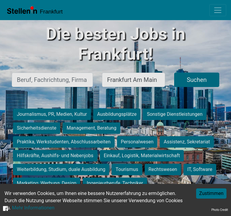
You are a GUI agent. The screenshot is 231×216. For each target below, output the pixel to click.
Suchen (197, 79)
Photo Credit (219, 210)
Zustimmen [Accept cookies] (211, 193)
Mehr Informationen (33, 208)
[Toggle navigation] (217, 10)
